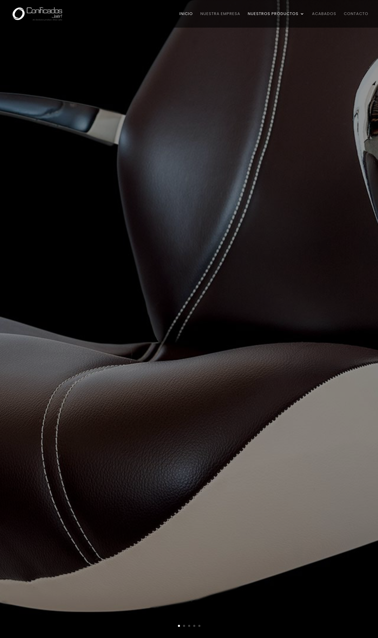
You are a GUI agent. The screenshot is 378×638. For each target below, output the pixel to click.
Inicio (186, 14)
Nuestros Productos (273, 14)
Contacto (356, 14)
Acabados (324, 14)
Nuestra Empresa (220, 14)
